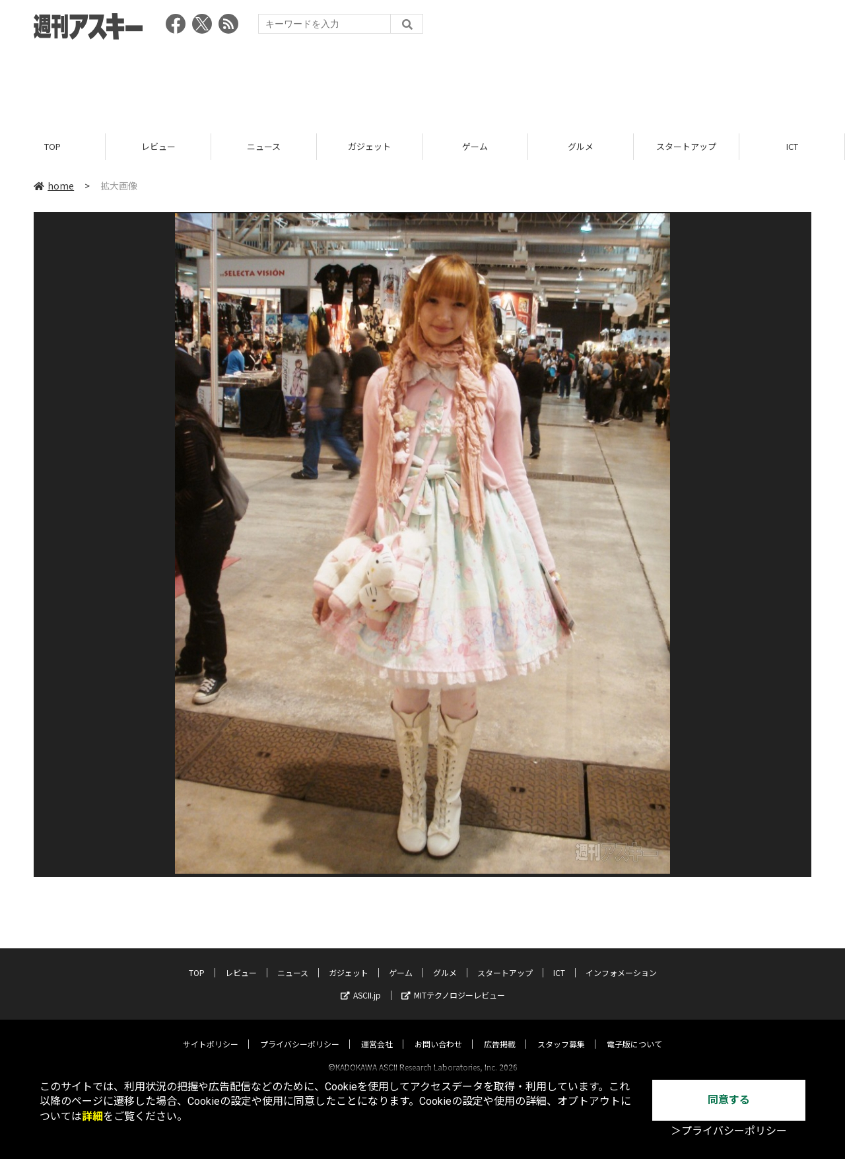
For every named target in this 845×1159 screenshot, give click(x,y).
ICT (792, 147)
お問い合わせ (438, 1031)
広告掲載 (500, 1031)
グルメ (580, 147)
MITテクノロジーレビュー (453, 983)
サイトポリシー (210, 1031)
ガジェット (369, 147)
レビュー (158, 147)
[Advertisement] (422, 82)
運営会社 (377, 1031)
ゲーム (475, 147)
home (54, 186)
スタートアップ (686, 147)
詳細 (92, 1116)
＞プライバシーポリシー (729, 1131)
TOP (52, 147)
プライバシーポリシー (299, 1031)
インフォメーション (621, 960)
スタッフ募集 (561, 1031)
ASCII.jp (361, 983)
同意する (729, 1100)
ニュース (264, 147)
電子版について (634, 1031)
